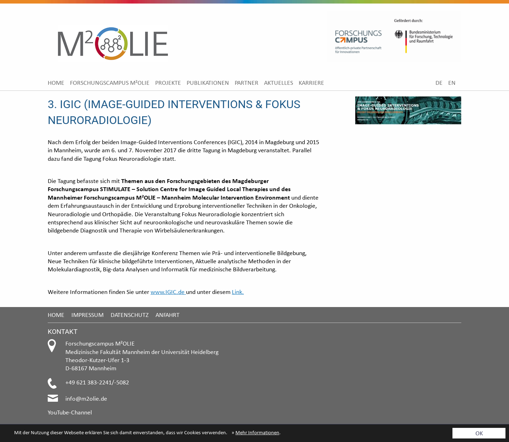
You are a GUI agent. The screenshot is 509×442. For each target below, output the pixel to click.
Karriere (311, 82)
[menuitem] (56, 82)
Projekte (168, 82)
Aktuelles (278, 82)
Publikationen (208, 82)
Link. (238, 291)
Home (56, 82)
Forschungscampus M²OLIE (110, 82)
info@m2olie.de (86, 398)
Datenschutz (129, 314)
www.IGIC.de (168, 291)
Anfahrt (168, 314)
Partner (246, 82)
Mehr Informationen (257, 432)
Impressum (87, 314)
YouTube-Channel (70, 412)
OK (479, 433)
